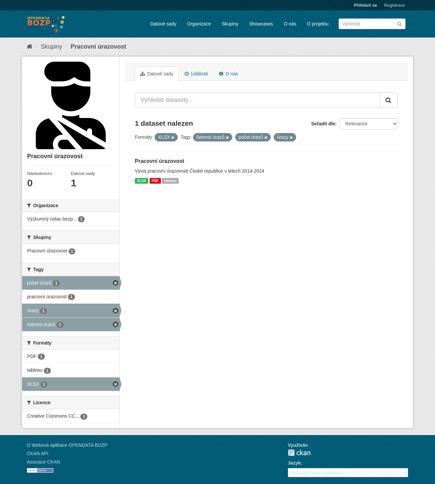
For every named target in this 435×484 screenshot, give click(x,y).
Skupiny (230, 23)
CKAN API (38, 453)
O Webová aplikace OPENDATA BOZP (67, 445)
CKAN (299, 452)
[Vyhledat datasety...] (257, 100)
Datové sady (163, 23)
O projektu (318, 23)
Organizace (199, 23)
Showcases (261, 23)
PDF (155, 181)
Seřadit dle (323, 123)
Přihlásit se (365, 5)
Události (196, 73)
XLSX (141, 181)
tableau (170, 181)
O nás (290, 23)
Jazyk (294, 463)
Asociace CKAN (43, 462)
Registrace (394, 5)
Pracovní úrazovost (98, 46)
